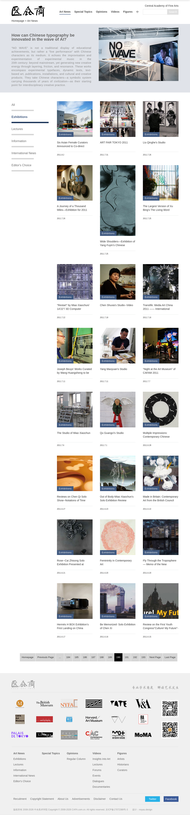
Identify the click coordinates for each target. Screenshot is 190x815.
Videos (115, 11)
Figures (128, 11)
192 (135, 657)
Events (97, 775)
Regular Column (76, 758)
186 (85, 657)
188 (102, 657)
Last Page (170, 657)
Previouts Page (45, 657)
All (13, 104)
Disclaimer (100, 798)
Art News (65, 11)
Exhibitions (19, 116)
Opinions (101, 11)
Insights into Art (101, 758)
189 (110, 657)
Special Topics (83, 11)
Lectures (17, 129)
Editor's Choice (21, 165)
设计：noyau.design (142, 809)
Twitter (152, 799)
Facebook (171, 799)
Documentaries (101, 786)
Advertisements (81, 798)
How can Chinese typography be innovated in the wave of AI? (43, 37)
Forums (97, 770)
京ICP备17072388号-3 (117, 809)
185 (77, 657)
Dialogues (98, 781)
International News (24, 153)
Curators (122, 770)
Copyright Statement (42, 798)
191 (127, 657)
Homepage (28, 657)
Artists (121, 758)
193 (143, 657)
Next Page (155, 657)
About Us (63, 798)
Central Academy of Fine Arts (161, 5)
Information (19, 141)
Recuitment (20, 798)
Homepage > (19, 21)
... (60, 657)
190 (118, 657)
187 (93, 657)
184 (68, 657)
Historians (123, 764)
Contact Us (115, 798)
